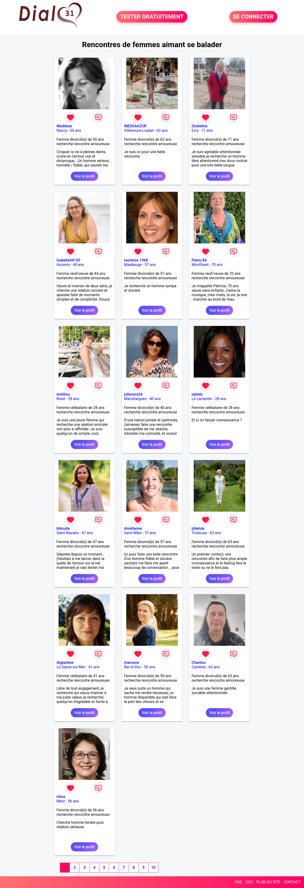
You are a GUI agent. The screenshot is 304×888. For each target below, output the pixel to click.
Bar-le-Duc (132, 667)
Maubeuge (133, 264)
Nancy (61, 130)
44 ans (78, 264)
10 (153, 867)
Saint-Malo (133, 533)
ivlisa (60, 796)
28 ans (73, 399)
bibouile (63, 528)
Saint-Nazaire (67, 533)
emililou (63, 394)
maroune (131, 662)
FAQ (238, 882)
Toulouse (199, 533)
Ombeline (200, 126)
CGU (249, 882)
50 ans (75, 130)
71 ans (207, 130)
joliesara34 (133, 394)
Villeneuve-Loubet (139, 130)
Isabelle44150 (68, 260)
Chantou (199, 662)
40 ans (155, 399)
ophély (197, 394)
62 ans (162, 130)
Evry (195, 130)
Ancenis (63, 264)
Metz (60, 801)
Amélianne (133, 528)
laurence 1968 (136, 260)
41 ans (94, 667)
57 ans (150, 264)
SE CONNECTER (253, 17)
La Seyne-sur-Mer (70, 667)
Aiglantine (64, 662)
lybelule (198, 528)
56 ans (73, 801)
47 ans (87, 533)
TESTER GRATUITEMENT (152, 17)
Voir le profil (84, 176)
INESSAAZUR (135, 126)
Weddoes (64, 126)
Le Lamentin (202, 399)
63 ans (215, 533)
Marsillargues (135, 399)
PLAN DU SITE (268, 882)
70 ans (217, 264)
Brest (60, 399)
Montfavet (200, 264)
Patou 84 (199, 260)
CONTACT (292, 882)
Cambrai (199, 667)
